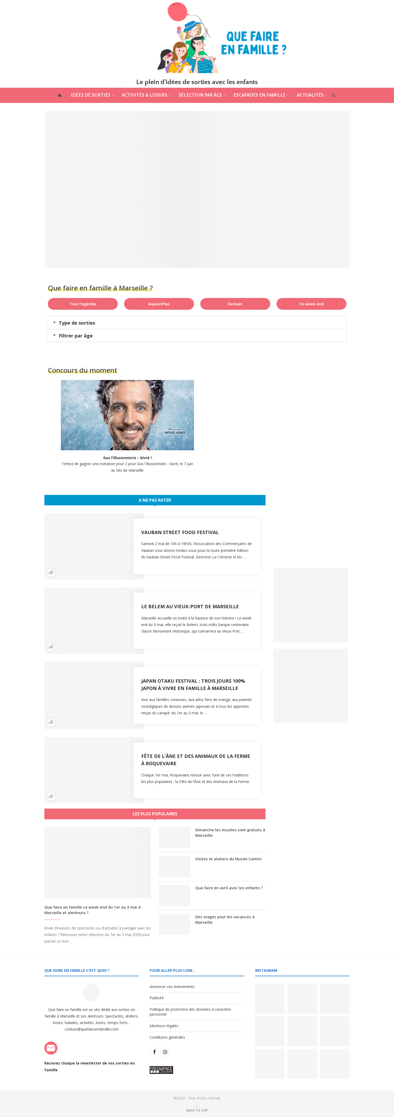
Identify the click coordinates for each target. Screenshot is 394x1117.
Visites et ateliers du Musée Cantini (228, 858)
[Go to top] (197, 1110)
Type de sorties (77, 323)
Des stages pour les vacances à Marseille (225, 919)
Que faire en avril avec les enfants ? (229, 887)
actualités (310, 95)
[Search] (333, 95)
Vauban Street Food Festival (180, 532)
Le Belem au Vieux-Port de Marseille (190, 606)
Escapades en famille (259, 95)
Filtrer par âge (76, 335)
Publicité (157, 998)
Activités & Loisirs (144, 95)
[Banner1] (310, 605)
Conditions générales (167, 1037)
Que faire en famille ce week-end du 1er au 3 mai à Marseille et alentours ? (92, 909)
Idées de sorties (90, 95)
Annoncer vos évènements (172, 986)
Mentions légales (164, 1025)
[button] (197, 323)
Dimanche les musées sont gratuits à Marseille (230, 832)
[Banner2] (310, 686)
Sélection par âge (200, 95)
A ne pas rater (155, 500)
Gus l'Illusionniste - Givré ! (127, 457)
